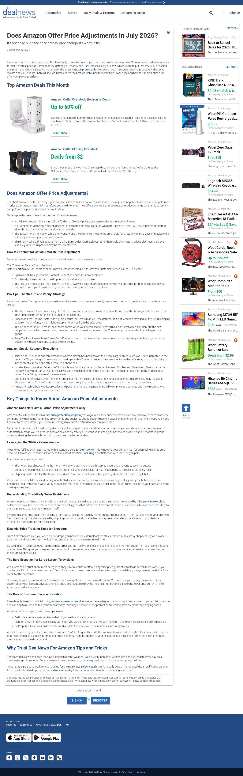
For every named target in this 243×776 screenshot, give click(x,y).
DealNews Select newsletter (85, 666)
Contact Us (26, 725)
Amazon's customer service (67, 601)
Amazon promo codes (85, 69)
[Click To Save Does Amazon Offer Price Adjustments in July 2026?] (168, 33)
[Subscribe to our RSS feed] (59, 758)
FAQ (67, 725)
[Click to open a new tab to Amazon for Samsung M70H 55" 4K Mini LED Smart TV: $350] (210, 320)
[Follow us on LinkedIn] (51, 758)
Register (100, 700)
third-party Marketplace (151, 501)
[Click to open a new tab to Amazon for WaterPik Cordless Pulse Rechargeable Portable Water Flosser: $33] (210, 120)
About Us (11, 725)
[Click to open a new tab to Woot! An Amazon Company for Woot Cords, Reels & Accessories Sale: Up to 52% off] (210, 254)
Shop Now (60, 132)
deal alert (59, 670)
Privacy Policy (127, 772)
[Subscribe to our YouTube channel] (42, 758)
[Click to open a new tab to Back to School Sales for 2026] (210, 46)
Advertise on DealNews (49, 725)
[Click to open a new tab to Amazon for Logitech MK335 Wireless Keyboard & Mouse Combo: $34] (210, 187)
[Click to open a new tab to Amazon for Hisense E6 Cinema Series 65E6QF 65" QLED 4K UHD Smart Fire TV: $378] (210, 384)
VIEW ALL (232, 27)
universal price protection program (60, 415)
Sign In (235, 13)
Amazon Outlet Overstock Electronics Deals (80, 99)
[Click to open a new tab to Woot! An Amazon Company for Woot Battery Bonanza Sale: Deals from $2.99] (210, 351)
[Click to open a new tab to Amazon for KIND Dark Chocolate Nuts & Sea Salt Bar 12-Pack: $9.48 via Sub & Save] (210, 87)
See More (232, 66)
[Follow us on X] (26, 758)
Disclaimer (141, 772)
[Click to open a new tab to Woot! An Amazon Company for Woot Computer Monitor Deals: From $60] (210, 287)
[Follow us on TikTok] (34, 758)
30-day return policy (82, 449)
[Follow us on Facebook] (9, 758)
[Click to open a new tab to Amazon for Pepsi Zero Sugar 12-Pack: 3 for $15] (210, 154)
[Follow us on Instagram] (17, 758)
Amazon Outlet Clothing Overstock (74, 149)
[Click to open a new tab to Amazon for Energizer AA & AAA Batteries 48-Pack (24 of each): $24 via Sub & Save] (210, 220)
